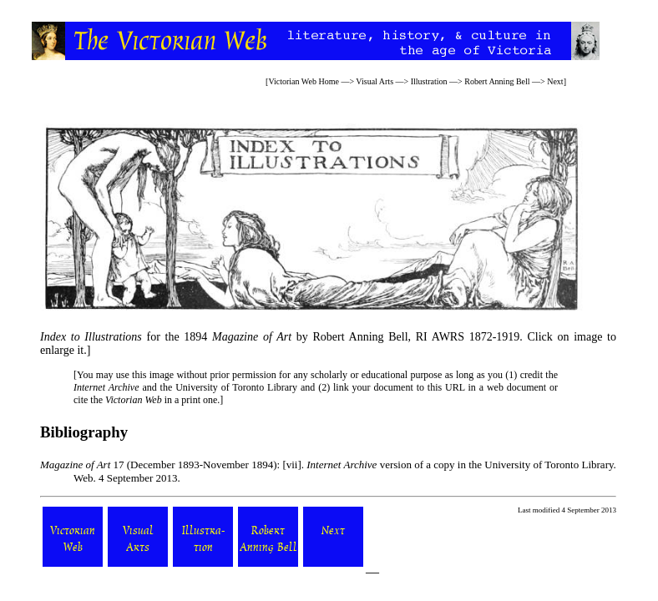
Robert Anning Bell (496, 81)
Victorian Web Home (303, 81)
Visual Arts (374, 81)
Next (555, 81)
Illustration (429, 81)
